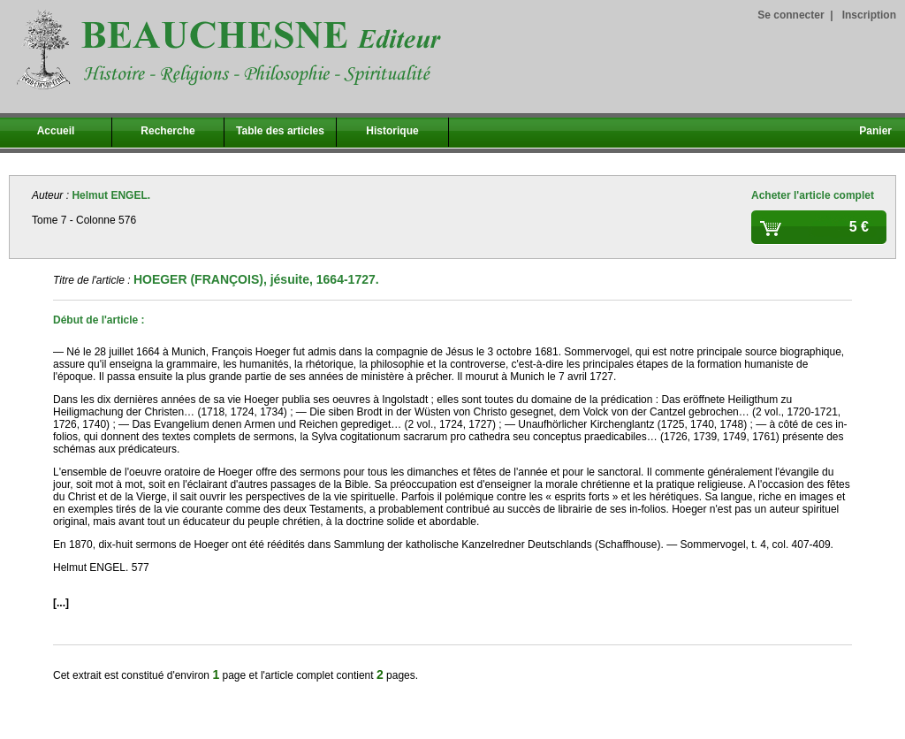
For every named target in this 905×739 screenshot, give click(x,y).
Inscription (869, 15)
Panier (875, 131)
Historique (392, 131)
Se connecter (790, 15)
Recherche (167, 131)
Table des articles (280, 131)
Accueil (56, 131)
